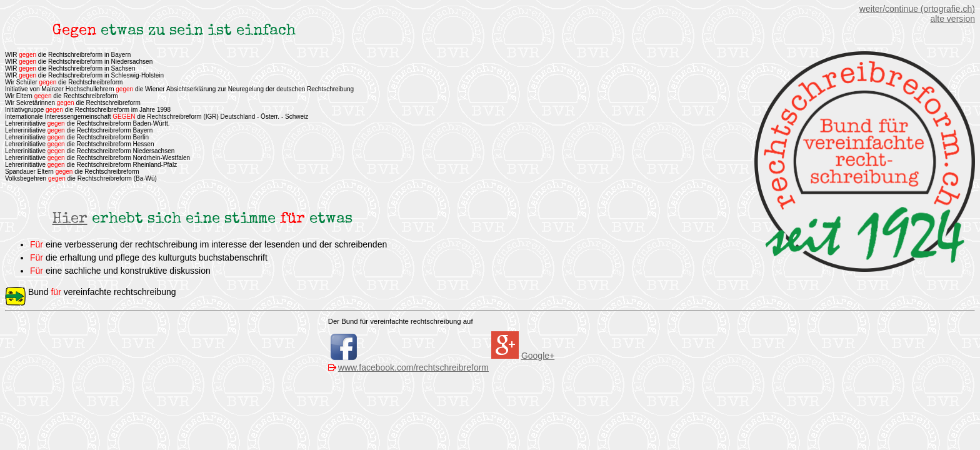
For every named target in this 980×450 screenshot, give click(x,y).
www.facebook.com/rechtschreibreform (413, 367)
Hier (70, 219)
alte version (952, 19)
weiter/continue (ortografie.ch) (917, 9)
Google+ (537, 356)
